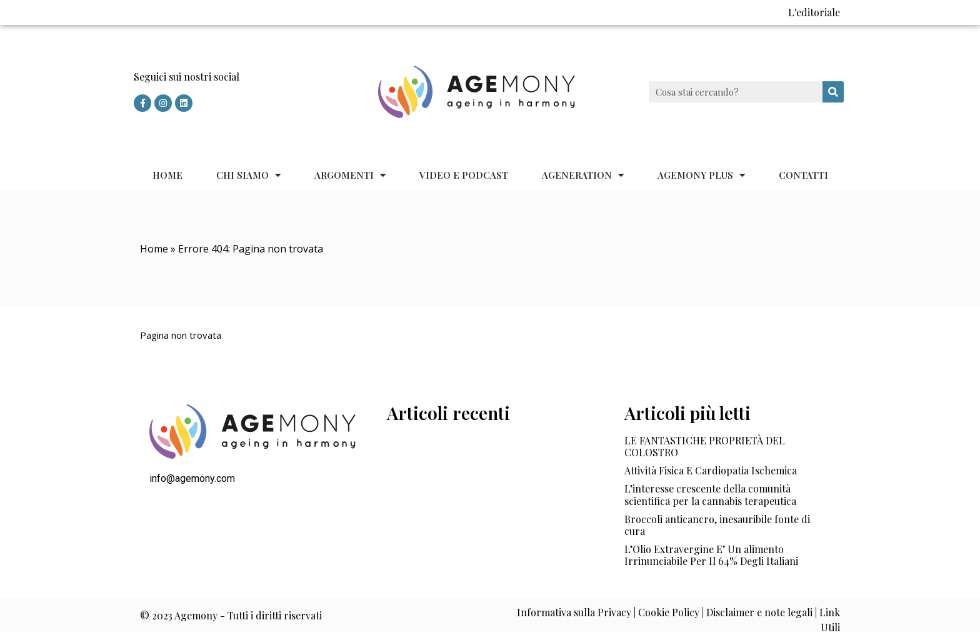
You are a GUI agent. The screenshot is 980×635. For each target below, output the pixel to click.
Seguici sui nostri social (186, 76)
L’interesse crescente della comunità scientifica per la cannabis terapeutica (710, 494)
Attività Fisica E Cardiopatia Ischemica (710, 470)
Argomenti (350, 175)
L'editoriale (814, 12)
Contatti (803, 175)
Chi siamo (248, 175)
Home (167, 175)
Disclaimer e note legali (759, 612)
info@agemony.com (192, 478)
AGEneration (583, 175)
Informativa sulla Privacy (574, 612)
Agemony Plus (701, 175)
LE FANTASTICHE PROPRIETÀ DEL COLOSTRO (704, 446)
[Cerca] (833, 91)
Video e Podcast (463, 175)
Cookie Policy (668, 612)
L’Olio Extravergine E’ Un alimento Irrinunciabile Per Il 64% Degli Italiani (711, 555)
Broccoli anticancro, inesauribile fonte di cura (717, 525)
